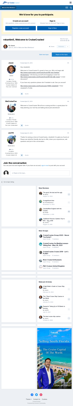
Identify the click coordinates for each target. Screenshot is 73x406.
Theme (28, 399)
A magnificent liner (48, 200)
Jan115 (11, 133)
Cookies (44, 399)
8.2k (11, 149)
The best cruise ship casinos (51, 316)
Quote (27, 94)
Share (51, 46)
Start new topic (44, 54)
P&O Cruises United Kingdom (54, 266)
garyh (46, 194)
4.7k (11, 118)
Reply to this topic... (19, 173)
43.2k (11, 79)
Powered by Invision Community (36, 403)
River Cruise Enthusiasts (52, 260)
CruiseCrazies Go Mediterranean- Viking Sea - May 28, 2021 (56, 244)
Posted (26, 63)
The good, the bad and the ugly (52, 192)
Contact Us (36, 399)
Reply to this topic (62, 54)
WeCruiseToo (11, 101)
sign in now (44, 165)
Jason (13, 45)
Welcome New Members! (26, 47)
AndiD (46, 212)
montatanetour (49, 202)
